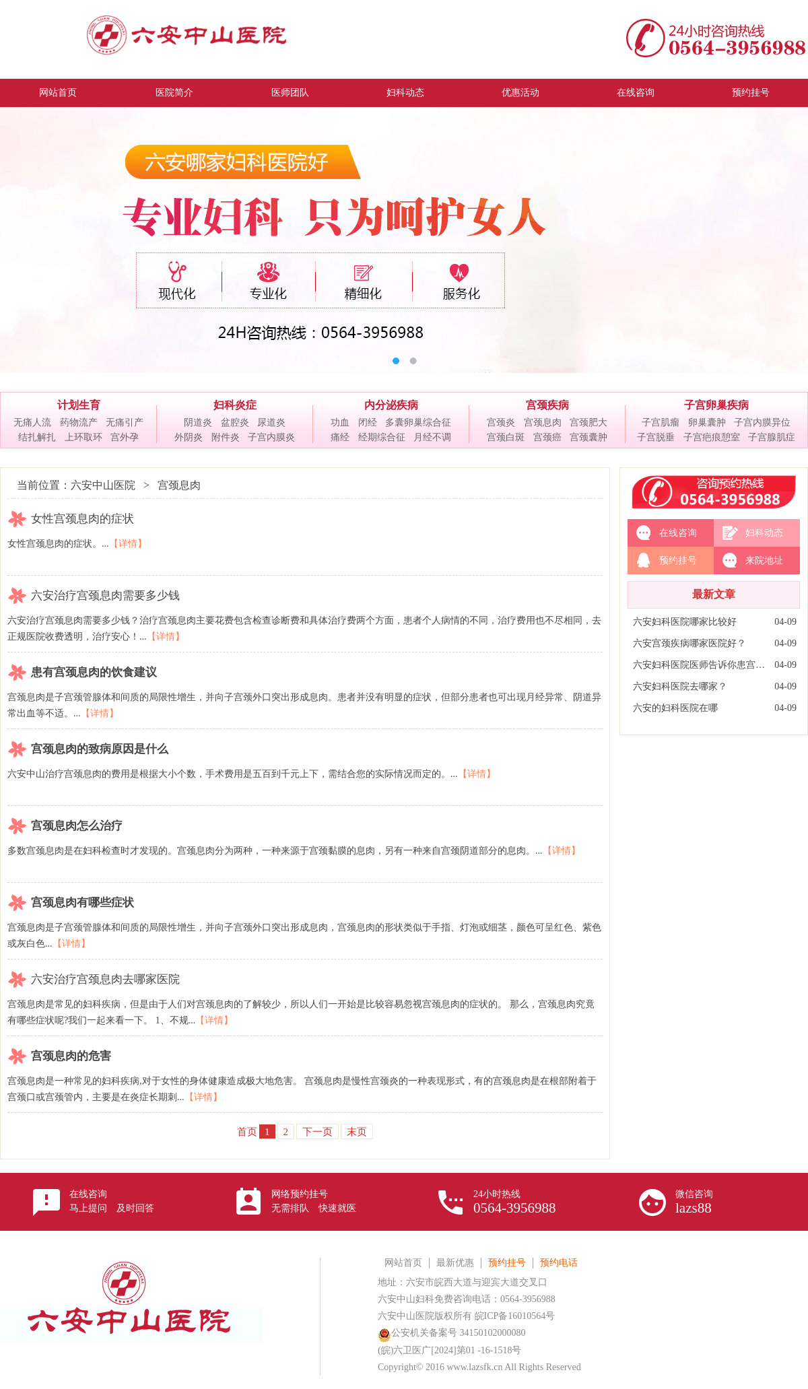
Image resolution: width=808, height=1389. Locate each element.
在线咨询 (635, 93)
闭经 (367, 422)
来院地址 (764, 560)
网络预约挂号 (313, 1201)
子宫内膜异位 (762, 422)
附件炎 (225, 437)
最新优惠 (455, 1263)
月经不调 (432, 437)
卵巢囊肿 (707, 422)
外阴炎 (188, 437)
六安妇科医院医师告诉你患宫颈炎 (700, 665)
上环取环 (83, 437)
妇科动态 (405, 93)
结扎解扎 (37, 437)
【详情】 (128, 544)
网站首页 (58, 93)
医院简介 (174, 93)
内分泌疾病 (391, 405)
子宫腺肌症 (771, 437)
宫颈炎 (501, 422)
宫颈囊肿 (588, 437)
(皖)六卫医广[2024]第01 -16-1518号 (449, 1350)
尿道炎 (271, 422)
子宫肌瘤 (660, 422)
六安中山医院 (103, 485)
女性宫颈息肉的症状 (82, 518)
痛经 (340, 437)
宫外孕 (124, 437)
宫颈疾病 (547, 405)
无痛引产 (124, 422)
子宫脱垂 (656, 437)
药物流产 (79, 422)
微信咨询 (694, 1202)
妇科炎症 (235, 405)
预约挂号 (751, 93)
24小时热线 (514, 1202)
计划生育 (78, 405)
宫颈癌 (547, 437)
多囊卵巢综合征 (418, 422)
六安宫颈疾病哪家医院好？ (689, 643)
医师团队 (290, 93)
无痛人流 (32, 422)
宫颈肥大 (588, 422)
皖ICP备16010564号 (515, 1316)
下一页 (317, 1131)
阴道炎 (198, 422)
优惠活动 (520, 93)
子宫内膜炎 (271, 437)
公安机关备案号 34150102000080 (452, 1333)
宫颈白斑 (506, 437)
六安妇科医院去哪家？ (680, 686)
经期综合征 (381, 437)
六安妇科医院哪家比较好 (685, 622)
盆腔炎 (235, 422)
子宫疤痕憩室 (711, 437)
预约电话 (559, 1263)
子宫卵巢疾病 (716, 405)
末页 (357, 1131)
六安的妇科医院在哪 (675, 708)
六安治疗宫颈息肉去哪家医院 (105, 979)
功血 (340, 422)
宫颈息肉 (543, 422)
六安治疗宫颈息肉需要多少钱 (105, 595)
